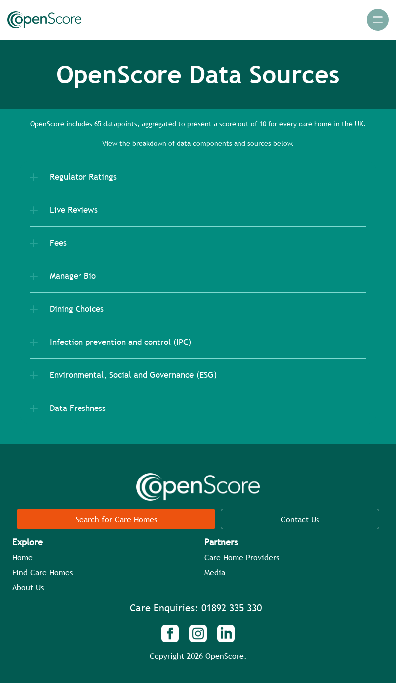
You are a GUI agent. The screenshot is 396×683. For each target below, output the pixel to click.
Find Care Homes (42, 572)
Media (214, 572)
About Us (28, 587)
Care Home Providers (241, 557)
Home (22, 557)
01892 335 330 (231, 607)
